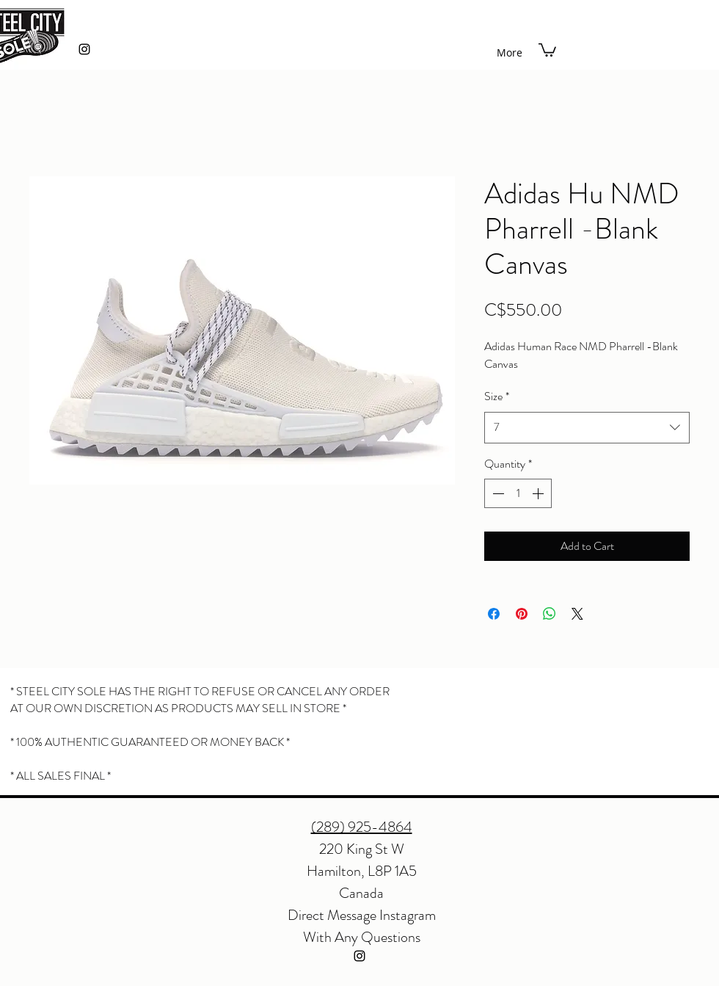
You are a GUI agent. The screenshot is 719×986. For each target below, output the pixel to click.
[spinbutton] (518, 493)
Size (496, 396)
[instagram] (84, 49)
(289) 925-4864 (361, 827)
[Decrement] (496, 493)
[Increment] (539, 493)
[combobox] (587, 427)
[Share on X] (577, 614)
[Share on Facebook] (494, 614)
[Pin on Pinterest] (521, 614)
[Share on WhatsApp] (549, 614)
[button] (547, 49)
